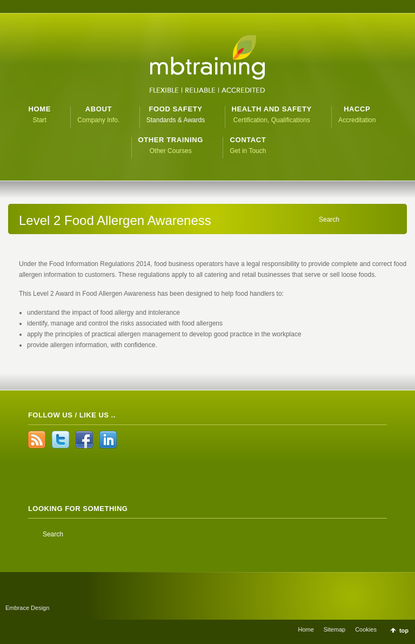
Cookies (366, 629)
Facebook (84, 439)
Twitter (60, 439)
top (404, 630)
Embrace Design (27, 608)
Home (305, 629)
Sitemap (334, 629)
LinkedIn (108, 439)
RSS (36, 439)
